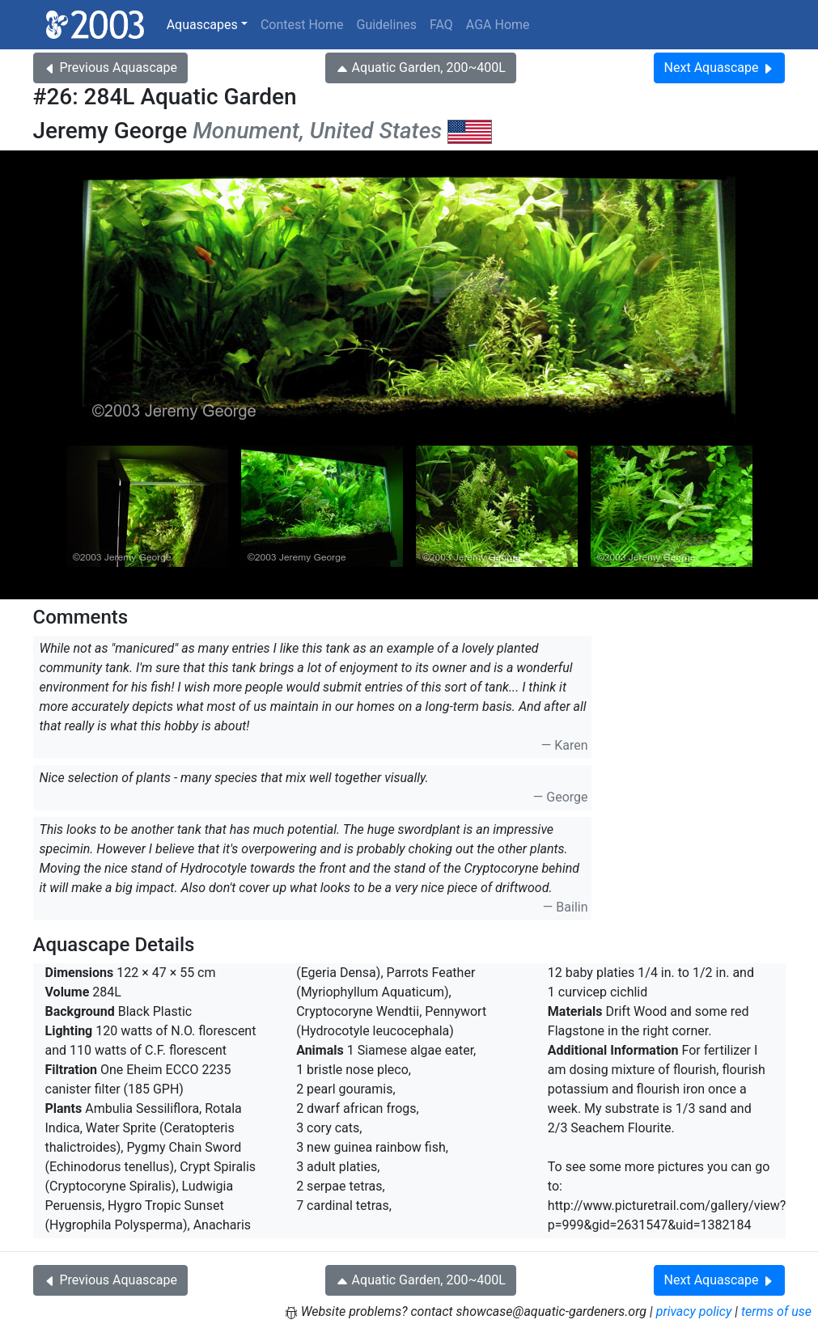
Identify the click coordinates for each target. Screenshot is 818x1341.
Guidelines (386, 24)
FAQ (441, 24)
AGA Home (498, 24)
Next (719, 67)
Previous (110, 67)
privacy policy (694, 1311)
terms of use (776, 1311)
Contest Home (302, 24)
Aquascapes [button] (202, 24)
